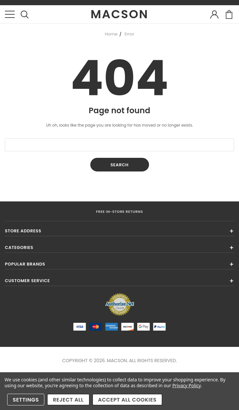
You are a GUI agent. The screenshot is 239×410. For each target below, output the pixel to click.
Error (129, 34)
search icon (25, 14)
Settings (26, 399)
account (214, 14)
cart (229, 14)
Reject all (68, 399)
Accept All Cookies (127, 399)
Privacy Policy (186, 385)
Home (111, 34)
